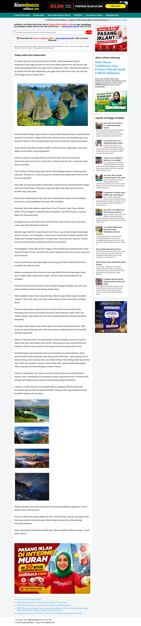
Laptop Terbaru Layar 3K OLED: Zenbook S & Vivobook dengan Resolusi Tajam (49, 613)
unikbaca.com (50, 622)
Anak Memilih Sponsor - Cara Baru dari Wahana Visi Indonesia (42, 602)
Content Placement (27, 622)
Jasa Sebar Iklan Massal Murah (29, 599)
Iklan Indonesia (33, 620)
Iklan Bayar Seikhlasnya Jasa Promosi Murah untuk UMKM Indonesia (110, 67)
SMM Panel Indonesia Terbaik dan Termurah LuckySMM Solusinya (44, 605)
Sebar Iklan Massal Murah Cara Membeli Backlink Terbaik (113, 125)
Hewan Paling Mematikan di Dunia (108, 249)
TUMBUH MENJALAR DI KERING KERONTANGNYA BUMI (114, 281)
